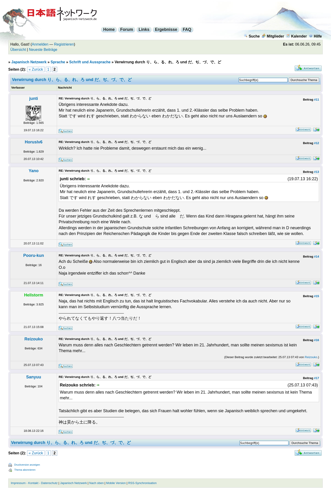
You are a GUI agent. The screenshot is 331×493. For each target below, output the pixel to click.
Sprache (58, 62)
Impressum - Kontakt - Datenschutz (34, 483)
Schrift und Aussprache (90, 62)
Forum (126, 29)
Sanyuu (33, 377)
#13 (316, 172)
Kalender (296, 36)
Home (109, 29)
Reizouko (33, 339)
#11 (316, 99)
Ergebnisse (166, 29)
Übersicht (18, 50)
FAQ (187, 29)
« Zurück (36, 69)
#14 (316, 256)
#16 (316, 340)
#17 (316, 378)
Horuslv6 (34, 142)
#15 (316, 296)
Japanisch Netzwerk (28, 62)
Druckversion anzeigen (27, 464)
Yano (34, 170)
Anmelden (40, 44)
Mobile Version (116, 483)
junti (33, 98)
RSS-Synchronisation (142, 483)
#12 (316, 143)
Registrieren (64, 44)
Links (144, 29)
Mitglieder (273, 36)
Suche (252, 36)
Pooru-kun (33, 255)
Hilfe (315, 36)
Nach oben (96, 483)
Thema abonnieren (24, 469)
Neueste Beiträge (43, 50)
